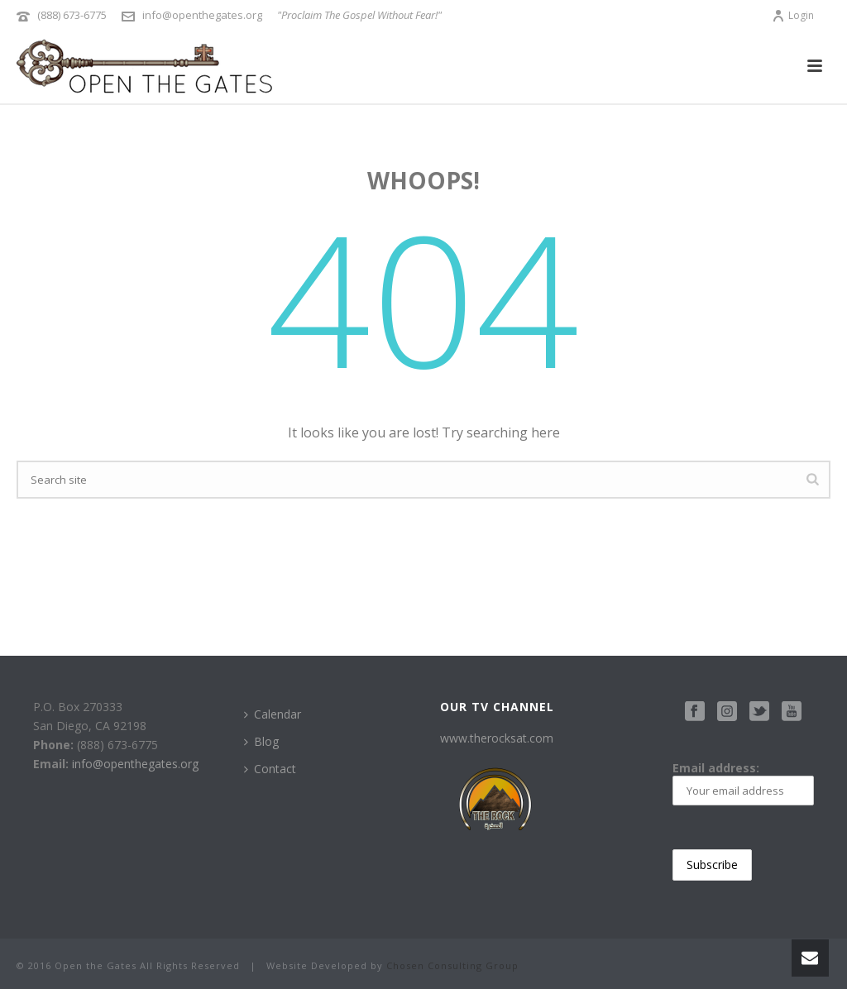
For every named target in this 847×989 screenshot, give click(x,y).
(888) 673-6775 (72, 14)
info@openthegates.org (202, 14)
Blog (261, 741)
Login (793, 15)
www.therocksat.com (496, 738)
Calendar (272, 714)
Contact (270, 768)
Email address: (743, 783)
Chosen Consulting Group (452, 965)
